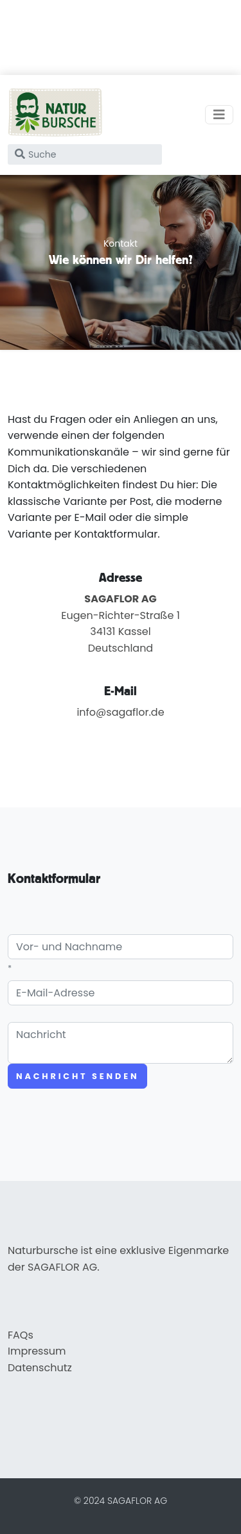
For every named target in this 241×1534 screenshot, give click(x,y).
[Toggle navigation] (219, 114)
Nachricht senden (77, 1076)
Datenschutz (40, 1367)
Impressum (37, 1351)
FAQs (20, 1335)
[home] (55, 114)
